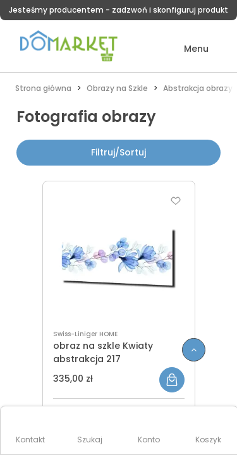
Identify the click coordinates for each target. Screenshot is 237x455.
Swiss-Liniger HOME (85, 334)
